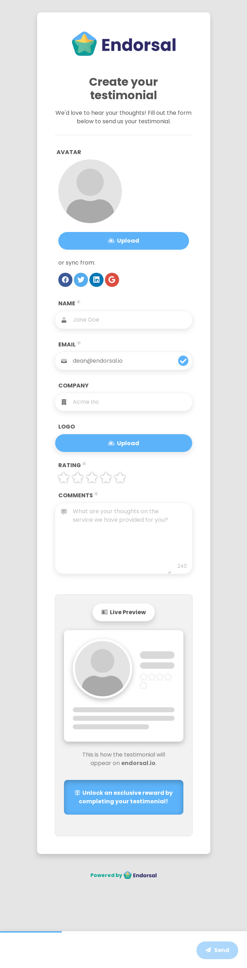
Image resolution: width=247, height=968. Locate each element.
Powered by (123, 875)
